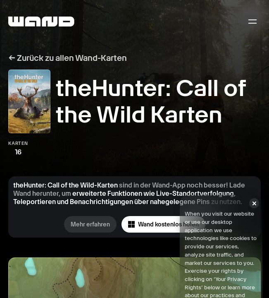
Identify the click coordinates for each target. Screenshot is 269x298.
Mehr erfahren (90, 224)
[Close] (254, 211)
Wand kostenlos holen (163, 224)
